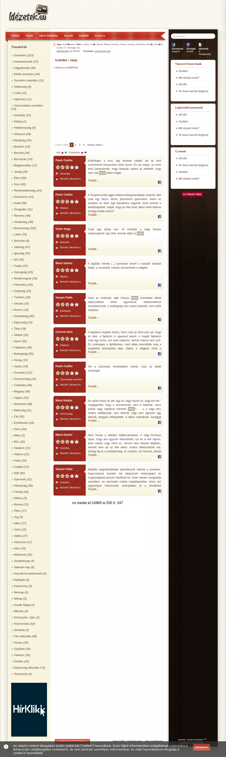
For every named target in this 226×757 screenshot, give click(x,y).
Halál (17, 203)
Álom (17, 429)
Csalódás (20, 385)
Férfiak (18, 492)
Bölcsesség (21, 228)
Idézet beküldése (48, 35)
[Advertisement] (90, 105)
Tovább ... (94, 180)
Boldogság (21, 353)
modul (191, 50)
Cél (16, 416)
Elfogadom (201, 747)
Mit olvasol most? (189, 77)
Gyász (18, 366)
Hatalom (19, 448)
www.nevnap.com (102, 51)
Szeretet (19, 372)
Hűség (18, 121)
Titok (17, 328)
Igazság (19, 253)
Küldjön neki (62, 51)
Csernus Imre (64, 331)
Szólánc (183, 71)
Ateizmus (20, 542)
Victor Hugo (63, 229)
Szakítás (19, 115)
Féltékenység (22, 127)
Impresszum (135, 741)
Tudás (18, 266)
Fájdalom (20, 347)
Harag (18, 360)
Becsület (19, 240)
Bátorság (20, 410)
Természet (20, 674)
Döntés (18, 661)
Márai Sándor (63, 263)
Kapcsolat (119, 741)
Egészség (20, 322)
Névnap (19, 592)
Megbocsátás (22, 165)
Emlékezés (21, 422)
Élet (16, 178)
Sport (17, 341)
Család (18, 466)
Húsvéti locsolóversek (28, 573)
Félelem (19, 655)
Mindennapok (22, 278)
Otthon (18, 498)
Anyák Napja (22, 605)
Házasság (20, 485)
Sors (17, 184)
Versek (99, 35)
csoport (177, 50)
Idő (16, 259)
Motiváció (20, 404)
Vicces (18, 642)
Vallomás (20, 99)
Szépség (19, 291)
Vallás (17, 535)
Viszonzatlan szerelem (28, 105)
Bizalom (19, 146)
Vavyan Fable (63, 297)
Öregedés (20, 209)
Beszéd (18, 152)
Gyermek (20, 479)
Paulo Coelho (64, 160)
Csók (17, 93)
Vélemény (20, 284)
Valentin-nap (22, 567)
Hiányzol (19, 134)
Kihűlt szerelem (24, 74)
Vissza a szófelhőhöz (66, 67)
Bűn (16, 441)
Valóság (19, 247)
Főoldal (15, 35)
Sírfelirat (19, 630)
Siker (17, 523)
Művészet (20, 554)
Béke (17, 435)
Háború (18, 454)
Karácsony (21, 586)
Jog (16, 517)
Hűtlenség (20, 86)
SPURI (183, 84)
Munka (18, 504)
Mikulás (19, 611)
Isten (17, 548)
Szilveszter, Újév (24, 617)
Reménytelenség (25, 190)
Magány (19, 391)
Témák (29, 35)
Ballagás (19, 579)
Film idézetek (22, 636)
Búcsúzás (20, 159)
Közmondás (21, 623)
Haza (17, 460)
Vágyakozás (22, 68)
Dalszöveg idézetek (26, 667)
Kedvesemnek (23, 61)
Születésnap (22, 561)
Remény (19, 215)
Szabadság (21, 316)
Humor (18, 309)
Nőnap (18, 598)
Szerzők (68, 35)
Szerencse (21, 196)
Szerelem (20, 55)
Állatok (18, 335)
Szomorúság (22, 379)
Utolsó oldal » (95, 145)
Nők (16, 473)
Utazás (18, 303)
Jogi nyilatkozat (154, 741)
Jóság (18, 171)
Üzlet (17, 529)
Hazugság (20, 272)
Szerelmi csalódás (26, 80)
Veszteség (20, 222)
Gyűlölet (19, 648)
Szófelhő (83, 35)
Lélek (17, 234)
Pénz (17, 510)
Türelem (19, 297)
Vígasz (18, 397)
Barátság (20, 140)
